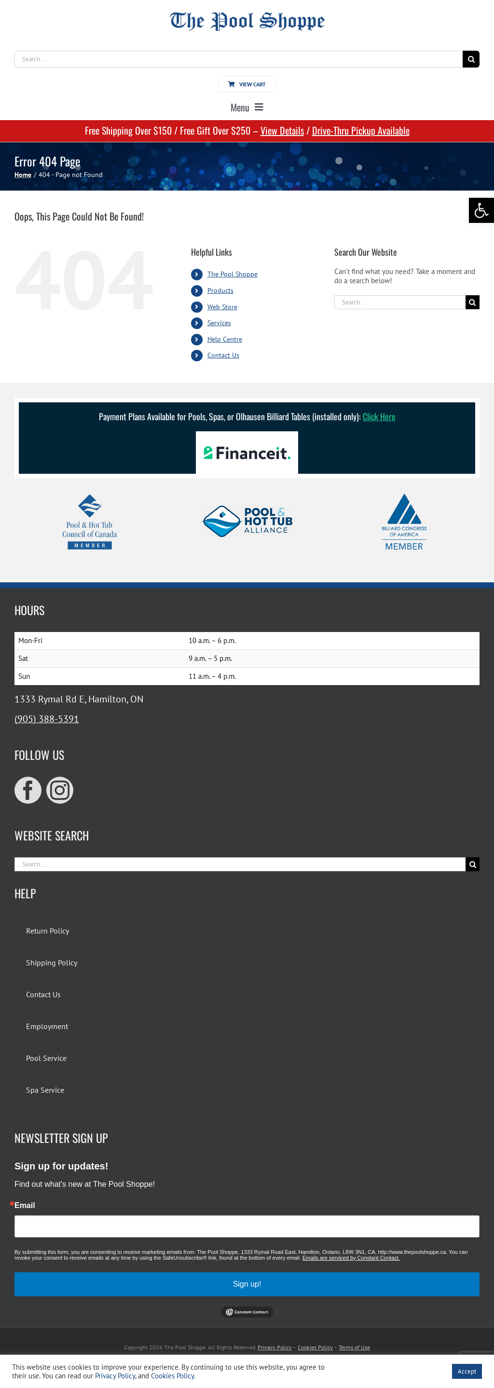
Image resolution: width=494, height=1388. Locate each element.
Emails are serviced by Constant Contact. (351, 1258)
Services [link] (219, 322)
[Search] (471, 59)
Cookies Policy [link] (315, 1347)
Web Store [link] (222, 306)
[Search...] (238, 59)
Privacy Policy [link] (275, 1347)
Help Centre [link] (224, 339)
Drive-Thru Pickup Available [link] (361, 130)
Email (24, 1205)
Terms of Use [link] (354, 1347)
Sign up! (247, 1284)
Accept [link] (467, 1371)
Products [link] (220, 290)
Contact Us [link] (223, 355)
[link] (481, 210)
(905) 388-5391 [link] (46, 719)
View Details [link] (282, 130)
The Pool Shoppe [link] (232, 274)
